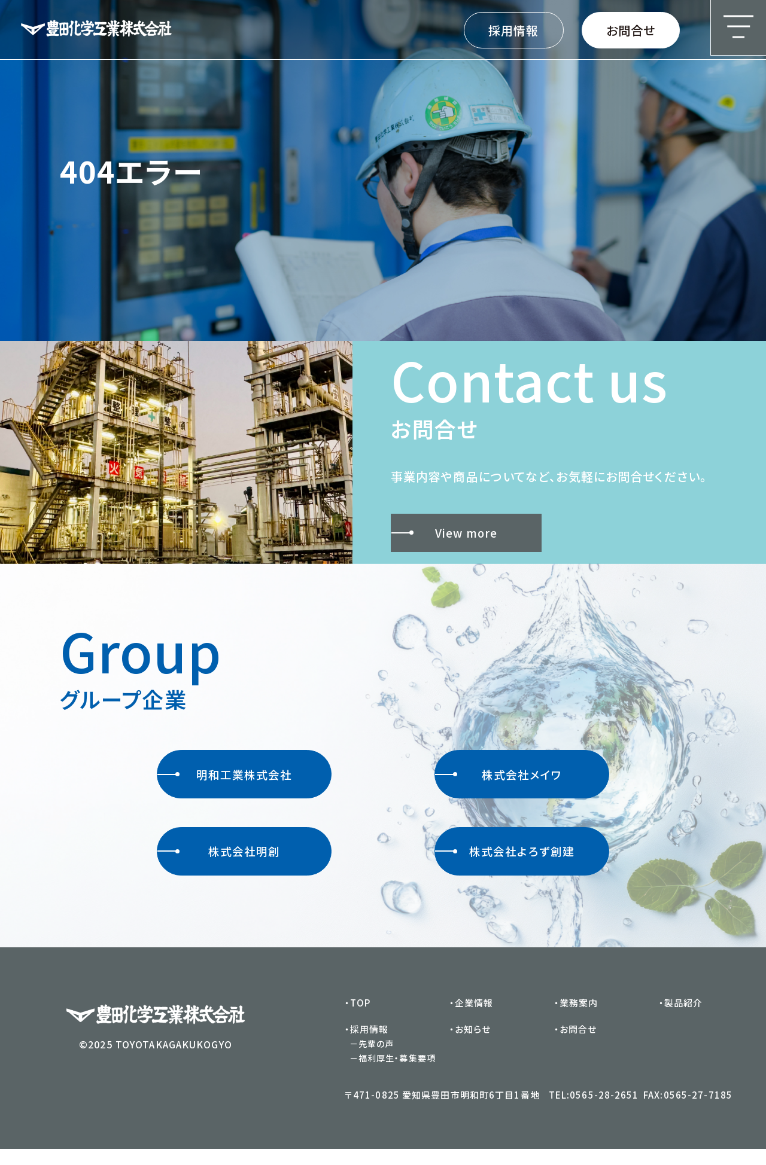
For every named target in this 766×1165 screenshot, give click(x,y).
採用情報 (513, 30)
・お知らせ (470, 1045)
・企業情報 (471, 1018)
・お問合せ (575, 1045)
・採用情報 (367, 1045)
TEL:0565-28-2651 (594, 1111)
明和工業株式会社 (224, 781)
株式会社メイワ (498, 781)
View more (446, 535)
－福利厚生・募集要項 (392, 1074)
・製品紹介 (681, 1018)
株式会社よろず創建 (505, 864)
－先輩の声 (371, 1060)
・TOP (357, 1018)
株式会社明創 (218, 864)
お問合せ (630, 30)
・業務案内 (576, 1018)
